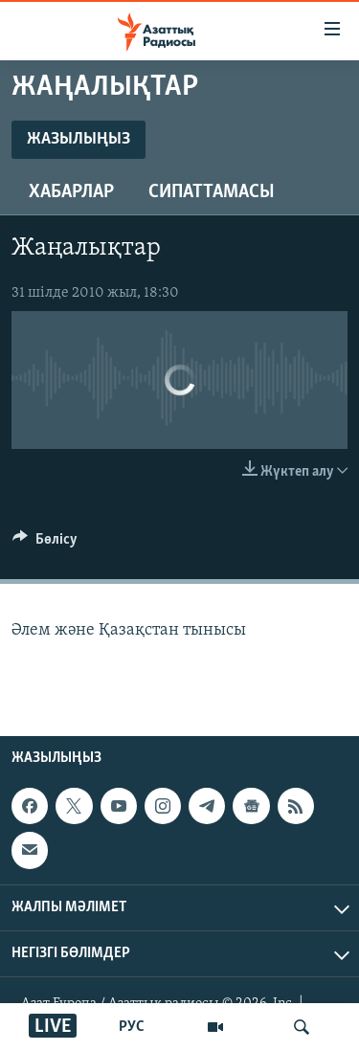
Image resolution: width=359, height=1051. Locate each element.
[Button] (45, 544)
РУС (132, 1027)
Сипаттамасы (211, 192)
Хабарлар (71, 192)
